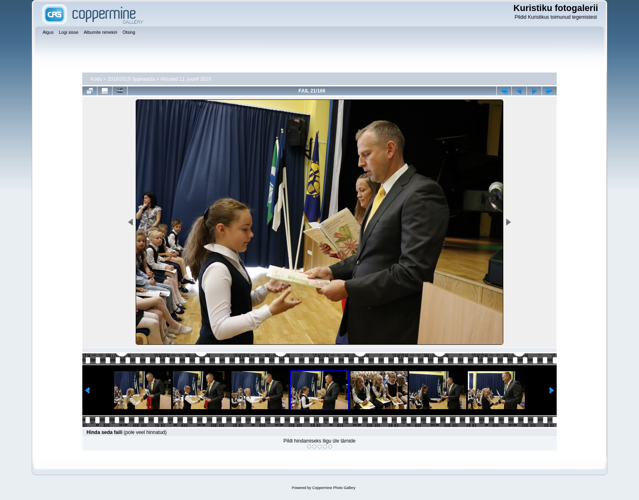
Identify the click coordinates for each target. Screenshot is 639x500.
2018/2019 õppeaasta (131, 79)
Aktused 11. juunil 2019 (185, 79)
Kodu (96, 79)
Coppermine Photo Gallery (333, 488)
